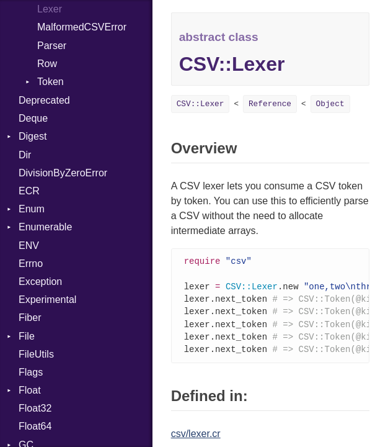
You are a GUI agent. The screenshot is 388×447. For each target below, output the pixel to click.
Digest (32, 136)
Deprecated (44, 100)
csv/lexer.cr (196, 438)
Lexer (49, 9)
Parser (51, 45)
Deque (33, 118)
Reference (270, 104)
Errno (31, 263)
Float (30, 390)
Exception (40, 281)
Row (47, 63)
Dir (25, 155)
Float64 (35, 426)
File (27, 336)
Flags (31, 372)
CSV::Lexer (200, 104)
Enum (32, 209)
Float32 (35, 408)
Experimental (47, 299)
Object (330, 104)
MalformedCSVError (81, 27)
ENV (29, 245)
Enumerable (45, 227)
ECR (29, 191)
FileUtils (36, 354)
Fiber (30, 317)
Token (50, 81)
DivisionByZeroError (63, 173)
